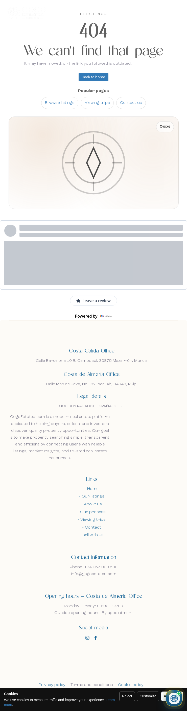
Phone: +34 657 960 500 (94, 567)
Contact (93, 528)
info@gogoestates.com (93, 574)
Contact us (131, 103)
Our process (93, 512)
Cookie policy (131, 685)
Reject (127, 696)
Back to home (93, 77)
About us (93, 504)
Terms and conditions (92, 685)
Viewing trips (97, 103)
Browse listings (60, 103)
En (157, 13)
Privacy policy (52, 685)
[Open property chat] (174, 698)
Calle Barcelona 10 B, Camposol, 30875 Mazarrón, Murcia (92, 361)
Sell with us (93, 535)
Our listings (93, 496)
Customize (148, 696)
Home (93, 489)
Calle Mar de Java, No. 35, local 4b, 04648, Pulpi (91, 384)
